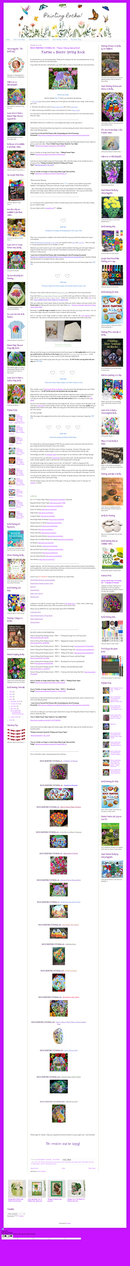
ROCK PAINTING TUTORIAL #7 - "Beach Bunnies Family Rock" (17, 482)
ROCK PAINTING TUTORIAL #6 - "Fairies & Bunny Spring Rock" (55, 48)
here (90, 298)
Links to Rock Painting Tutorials (39, 40)
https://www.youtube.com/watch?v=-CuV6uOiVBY (50, 691)
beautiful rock (50, 208)
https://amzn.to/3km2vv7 (50, 553)
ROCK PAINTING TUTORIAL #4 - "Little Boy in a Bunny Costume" (17, 430)
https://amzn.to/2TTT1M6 (57, 503)
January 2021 (15, 717)
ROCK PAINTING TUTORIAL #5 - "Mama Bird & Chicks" (20, 472)
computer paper (51, 454)
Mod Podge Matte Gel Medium (53, 389)
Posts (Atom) (42, 1171)
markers (32, 483)
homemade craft (69, 1162)
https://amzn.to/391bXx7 (46, 513)
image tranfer (77, 1162)
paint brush (56, 458)
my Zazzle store (70, 603)
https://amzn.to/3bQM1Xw (55, 506)
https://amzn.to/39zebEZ (57, 499)
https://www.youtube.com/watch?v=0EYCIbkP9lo (50, 146)
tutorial (54, 1164)
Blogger (68, 1223)
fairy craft (37, 1162)
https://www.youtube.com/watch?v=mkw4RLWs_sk (51, 173)
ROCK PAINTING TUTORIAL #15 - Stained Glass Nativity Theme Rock (116, 699)
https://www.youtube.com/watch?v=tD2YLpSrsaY (50, 154)
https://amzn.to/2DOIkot (65, 539)
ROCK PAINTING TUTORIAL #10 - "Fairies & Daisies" (20, 451)
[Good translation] (4, 1236)
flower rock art (60, 1162)
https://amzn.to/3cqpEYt (48, 533)
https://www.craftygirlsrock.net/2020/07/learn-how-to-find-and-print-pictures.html (63, 135)
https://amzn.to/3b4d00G (50, 526)
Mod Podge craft (86, 1162)
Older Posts (91, 1168)
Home (8, 40)
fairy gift (43, 1162)
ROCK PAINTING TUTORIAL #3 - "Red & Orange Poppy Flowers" (16, 461)
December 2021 (15, 701)
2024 (11, 692)
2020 (11, 720)
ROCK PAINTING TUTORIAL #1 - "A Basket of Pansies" (111, 582)
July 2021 (14, 706)
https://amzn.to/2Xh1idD (56, 519)
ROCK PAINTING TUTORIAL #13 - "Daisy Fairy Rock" (20, 515)
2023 (11, 694)
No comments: (56, 1159)
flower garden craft (51, 1162)
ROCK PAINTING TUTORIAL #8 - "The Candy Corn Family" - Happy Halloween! (17, 419)
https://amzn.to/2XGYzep (46, 559)
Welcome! (113, 724)
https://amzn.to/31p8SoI (50, 546)
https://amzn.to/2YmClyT (49, 509)
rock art (42, 1164)
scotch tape (40, 405)
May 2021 (14, 709)
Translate (19, 1216)
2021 (11, 699)
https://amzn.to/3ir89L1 (48, 516)
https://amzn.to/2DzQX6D (54, 556)
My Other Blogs (76, 40)
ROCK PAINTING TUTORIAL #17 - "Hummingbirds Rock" (116, 707)
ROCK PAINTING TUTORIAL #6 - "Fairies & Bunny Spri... (17, 712)
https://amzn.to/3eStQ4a (55, 536)
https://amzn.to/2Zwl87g (54, 523)
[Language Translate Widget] (16, 1213)
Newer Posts (34, 1168)
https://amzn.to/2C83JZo (55, 549)
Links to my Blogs (19, 40)
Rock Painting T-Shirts (60, 40)
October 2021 (15, 704)
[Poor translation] (10, 1236)
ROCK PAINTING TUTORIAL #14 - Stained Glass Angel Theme (116, 735)
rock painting (85, 315)
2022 (11, 697)
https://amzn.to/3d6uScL (46, 529)
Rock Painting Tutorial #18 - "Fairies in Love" (116, 689)
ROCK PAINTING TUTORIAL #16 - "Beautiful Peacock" (116, 743)
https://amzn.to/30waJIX (46, 543)
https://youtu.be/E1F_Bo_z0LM (40, 735)
